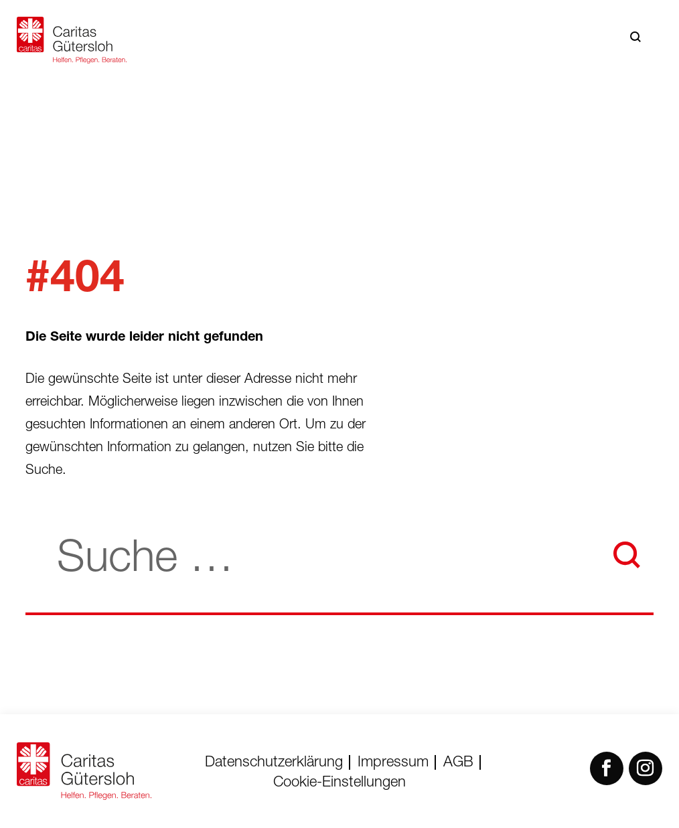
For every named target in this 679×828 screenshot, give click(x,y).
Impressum (393, 763)
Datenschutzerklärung (274, 763)
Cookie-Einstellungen (339, 783)
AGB (458, 763)
